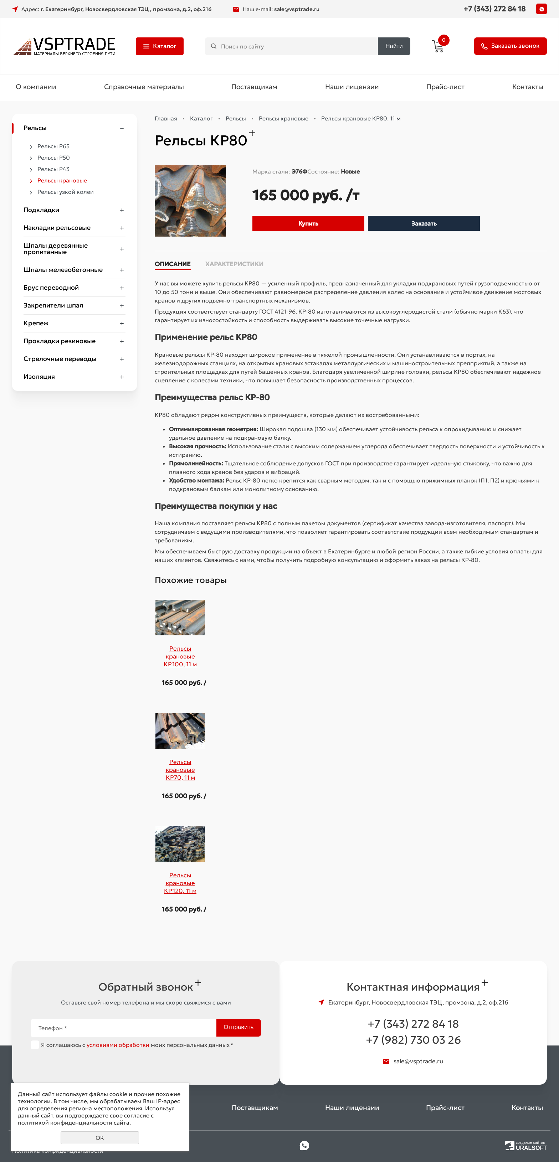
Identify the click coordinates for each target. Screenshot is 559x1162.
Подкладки (41, 211)
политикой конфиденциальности (65, 1122)
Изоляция (39, 377)
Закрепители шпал (53, 306)
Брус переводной (51, 288)
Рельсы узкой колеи (65, 192)
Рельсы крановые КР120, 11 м (180, 884)
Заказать (424, 224)
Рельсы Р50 (53, 158)
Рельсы (35, 129)
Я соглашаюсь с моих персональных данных (137, 1044)
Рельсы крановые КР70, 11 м (180, 771)
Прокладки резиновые (60, 342)
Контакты (527, 87)
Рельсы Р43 (53, 170)
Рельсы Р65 (53, 147)
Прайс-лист (445, 87)
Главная (166, 119)
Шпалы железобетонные (63, 271)
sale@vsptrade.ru (296, 9)
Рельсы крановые (62, 181)
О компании (36, 87)
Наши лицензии (352, 87)
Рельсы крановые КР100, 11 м (180, 657)
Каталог (201, 119)
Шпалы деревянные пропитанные (56, 249)
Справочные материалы (144, 87)
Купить (308, 224)
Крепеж (36, 324)
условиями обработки (118, 1044)
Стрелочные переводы (60, 360)
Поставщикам (254, 87)
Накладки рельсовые (57, 228)
